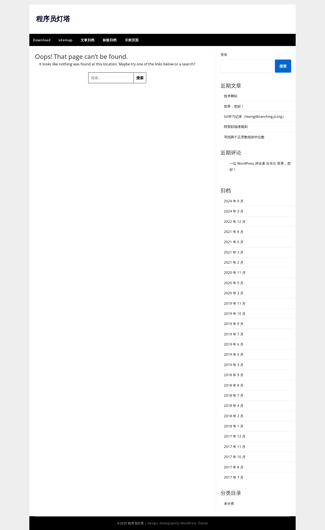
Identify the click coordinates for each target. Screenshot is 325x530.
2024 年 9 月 (234, 201)
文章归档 (88, 40)
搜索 (224, 54)
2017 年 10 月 (235, 456)
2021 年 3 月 (234, 252)
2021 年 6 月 (234, 242)
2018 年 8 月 (234, 385)
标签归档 (110, 40)
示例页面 (132, 40)
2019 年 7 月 (234, 334)
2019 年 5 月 (234, 354)
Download (41, 40)
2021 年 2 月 (234, 262)
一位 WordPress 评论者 (247, 163)
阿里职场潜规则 (236, 126)
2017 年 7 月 (234, 477)
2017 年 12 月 (235, 436)
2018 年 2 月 (234, 416)
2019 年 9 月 (234, 323)
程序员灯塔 (53, 18)
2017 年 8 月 (234, 467)
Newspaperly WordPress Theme (184, 523)
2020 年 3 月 (234, 293)
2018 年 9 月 (234, 375)
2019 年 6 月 (234, 344)
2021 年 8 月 (234, 231)
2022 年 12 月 (235, 221)
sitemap (65, 40)
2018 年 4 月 (234, 405)
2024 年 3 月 (234, 211)
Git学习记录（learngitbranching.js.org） (255, 116)
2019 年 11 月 (235, 303)
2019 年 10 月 (235, 313)
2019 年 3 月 (234, 364)
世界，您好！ (234, 106)
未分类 (229, 503)
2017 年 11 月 (235, 446)
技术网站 (230, 96)
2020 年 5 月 (234, 283)
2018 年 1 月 (234, 426)
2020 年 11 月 (235, 272)
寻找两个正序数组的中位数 (244, 137)
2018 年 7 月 (234, 395)
